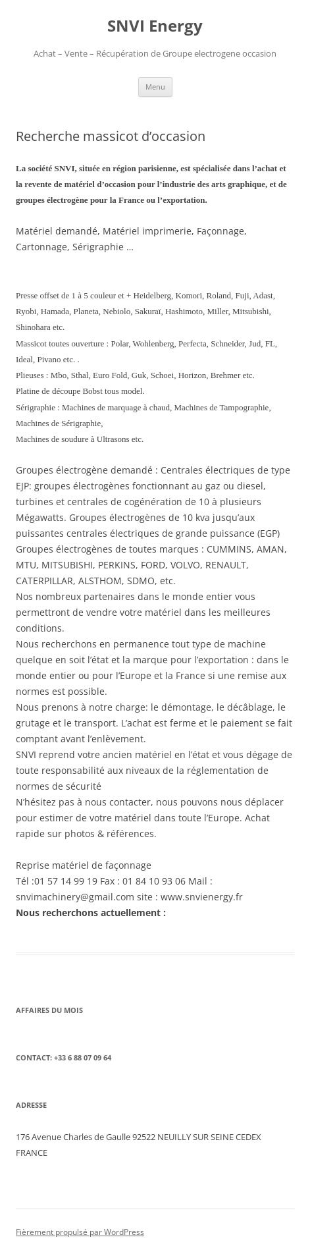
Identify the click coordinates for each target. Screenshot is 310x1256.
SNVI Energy (155, 26)
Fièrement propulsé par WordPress (80, 1232)
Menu (155, 87)
